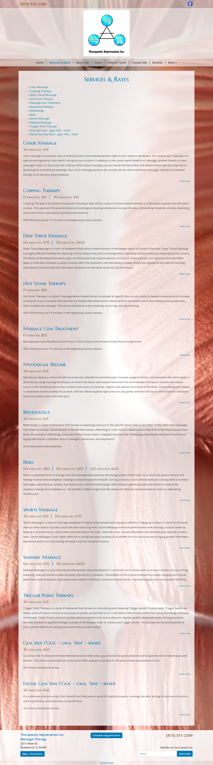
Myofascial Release (41, 106)
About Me (84, 62)
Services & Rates (61, 62)
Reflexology (37, 110)
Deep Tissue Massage (43, 95)
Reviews (158, 62)
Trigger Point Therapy (43, 126)
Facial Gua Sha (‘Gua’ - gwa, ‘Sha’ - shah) (54, 134)
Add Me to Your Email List (176, 747)
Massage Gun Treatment (45, 102)
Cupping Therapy (40, 91)
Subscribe (185, 753)
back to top (185, 181)
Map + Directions (32, 754)
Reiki (33, 114)
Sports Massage (39, 118)
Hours (99, 62)
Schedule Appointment (106, 735)
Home (41, 62)
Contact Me (141, 62)
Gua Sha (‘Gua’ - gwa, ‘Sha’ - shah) (50, 130)
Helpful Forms (118, 62)
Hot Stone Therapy (41, 99)
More (171, 62)
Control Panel (106, 762)
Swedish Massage (41, 122)
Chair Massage (39, 87)
